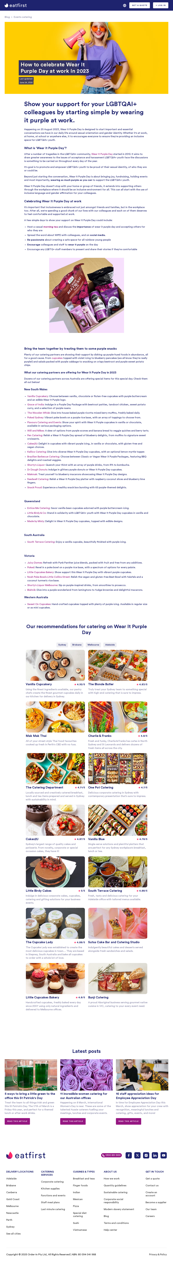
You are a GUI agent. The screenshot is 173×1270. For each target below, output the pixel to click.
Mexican (78, 1199)
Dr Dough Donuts (37, 469)
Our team (151, 1209)
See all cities (13, 1233)
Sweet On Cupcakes (39, 604)
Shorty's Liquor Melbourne (42, 585)
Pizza (76, 1206)
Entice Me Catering (38, 508)
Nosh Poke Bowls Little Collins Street (48, 577)
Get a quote (153, 1178)
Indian (76, 1192)
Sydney (10, 1227)
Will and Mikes (35, 430)
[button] (124, 5)
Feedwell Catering (37, 479)
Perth (9, 1220)
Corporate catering (52, 1182)
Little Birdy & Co (36, 513)
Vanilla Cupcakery (37, 396)
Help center (110, 1230)
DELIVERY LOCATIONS (20, 1172)
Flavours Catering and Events (44, 422)
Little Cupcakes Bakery (40, 572)
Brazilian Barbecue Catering (43, 456)
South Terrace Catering (41, 542)
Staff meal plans (50, 1202)
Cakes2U (32, 443)
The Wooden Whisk (38, 413)
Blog (7, 17)
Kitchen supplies (50, 1188)
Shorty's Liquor (35, 465)
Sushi (76, 1223)
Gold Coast (12, 1199)
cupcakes (57, 358)
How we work (111, 1178)
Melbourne (12, 1206)
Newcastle (12, 1213)
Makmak (32, 474)
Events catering (23, 17)
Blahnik (31, 590)
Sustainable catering (115, 1192)
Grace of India (35, 404)
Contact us (152, 1185)
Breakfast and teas (84, 1178)
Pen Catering (34, 435)
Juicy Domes (34, 562)
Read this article (17, 1121)
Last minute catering (53, 1209)
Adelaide (11, 1178)
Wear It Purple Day (102, 154)
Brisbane (11, 1185)
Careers (150, 1216)
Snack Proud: (34, 487)
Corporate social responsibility (113, 1201)
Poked (30, 567)
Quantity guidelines (115, 1185)
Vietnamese (80, 1230)
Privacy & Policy (158, 1254)
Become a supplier (156, 1202)
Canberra (11, 1192)
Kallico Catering (36, 452)
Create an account (151, 1194)
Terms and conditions (116, 1223)
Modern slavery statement (119, 1209)
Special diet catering (80, 1214)
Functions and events (53, 1195)
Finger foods (80, 1185)
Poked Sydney (35, 417)
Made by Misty (35, 521)
